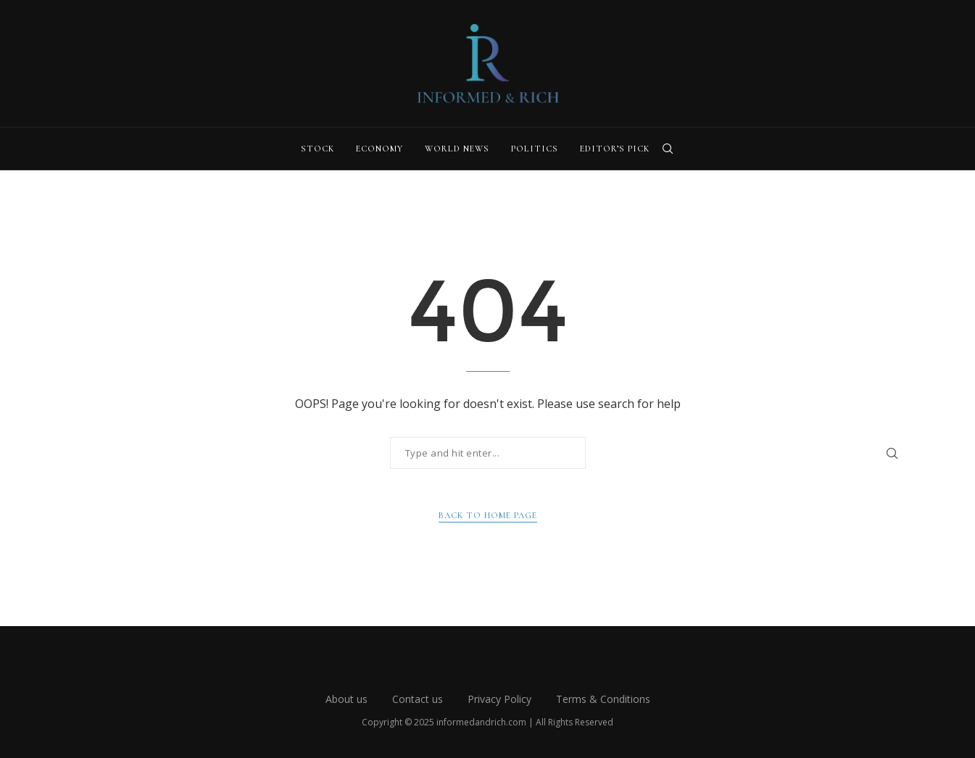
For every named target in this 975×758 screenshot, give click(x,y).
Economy (379, 148)
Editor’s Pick (615, 148)
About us (346, 699)
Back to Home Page (488, 515)
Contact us (417, 699)
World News (457, 148)
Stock (317, 148)
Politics (534, 148)
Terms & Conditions (603, 699)
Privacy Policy (499, 699)
